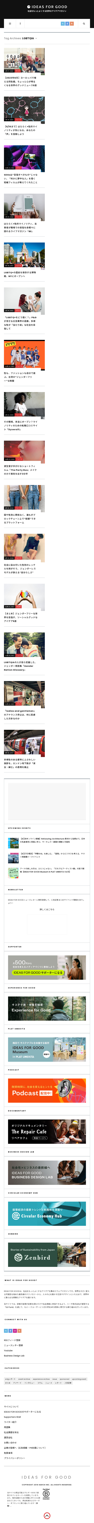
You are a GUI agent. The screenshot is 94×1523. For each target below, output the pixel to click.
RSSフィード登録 (12, 1340)
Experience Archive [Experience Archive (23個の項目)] (41, 1379)
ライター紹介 (10, 1422)
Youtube (8, 1350)
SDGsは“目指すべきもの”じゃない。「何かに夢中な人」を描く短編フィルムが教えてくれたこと (21, 178)
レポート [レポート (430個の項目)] (58, 1383)
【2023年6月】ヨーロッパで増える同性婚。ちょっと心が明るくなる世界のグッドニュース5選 (20, 81)
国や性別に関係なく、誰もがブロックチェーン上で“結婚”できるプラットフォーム (20, 518)
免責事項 (8, 1453)
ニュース (18, 120)
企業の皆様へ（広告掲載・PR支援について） (25, 1447)
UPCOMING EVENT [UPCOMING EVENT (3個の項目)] (79, 1379)
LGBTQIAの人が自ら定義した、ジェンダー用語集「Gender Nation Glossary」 (20, 666)
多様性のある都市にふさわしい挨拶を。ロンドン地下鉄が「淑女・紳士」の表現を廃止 (19, 763)
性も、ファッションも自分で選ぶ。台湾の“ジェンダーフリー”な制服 (19, 377)
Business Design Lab (14, 1355)
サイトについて (11, 1406)
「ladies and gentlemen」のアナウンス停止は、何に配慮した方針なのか (20, 714)
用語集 (7, 1427)
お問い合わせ (10, 1442)
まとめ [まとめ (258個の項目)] (7, 1383)
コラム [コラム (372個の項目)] (40, 1383)
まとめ (18, 71)
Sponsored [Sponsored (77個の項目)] (64, 1379)
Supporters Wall (12, 1417)
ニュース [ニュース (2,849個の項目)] (48, 1383)
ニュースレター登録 (13, 1345)
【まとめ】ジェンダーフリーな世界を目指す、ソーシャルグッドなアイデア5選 (21, 617)
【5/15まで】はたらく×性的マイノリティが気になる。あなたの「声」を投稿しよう (20, 130)
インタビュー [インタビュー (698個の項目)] (29, 1383)
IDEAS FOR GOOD (47, 1477)
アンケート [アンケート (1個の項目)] (17, 1383)
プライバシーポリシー (14, 1458)
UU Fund (9, 1307)
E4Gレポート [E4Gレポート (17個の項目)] (10, 1379)
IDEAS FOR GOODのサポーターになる (22, 1411)
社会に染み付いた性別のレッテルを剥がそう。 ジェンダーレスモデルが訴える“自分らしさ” (20, 568)
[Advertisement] (47, 801)
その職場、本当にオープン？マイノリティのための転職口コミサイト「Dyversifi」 (21, 425)
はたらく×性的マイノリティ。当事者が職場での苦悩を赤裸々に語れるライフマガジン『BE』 (20, 227)
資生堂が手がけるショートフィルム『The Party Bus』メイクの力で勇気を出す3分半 (20, 470)
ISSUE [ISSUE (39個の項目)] (54, 1379)
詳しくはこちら (47, 909)
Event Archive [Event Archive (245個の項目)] (24, 1379)
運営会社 (8, 1437)
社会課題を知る (11, 1432)
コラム (18, 168)
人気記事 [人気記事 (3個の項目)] (68, 1383)
